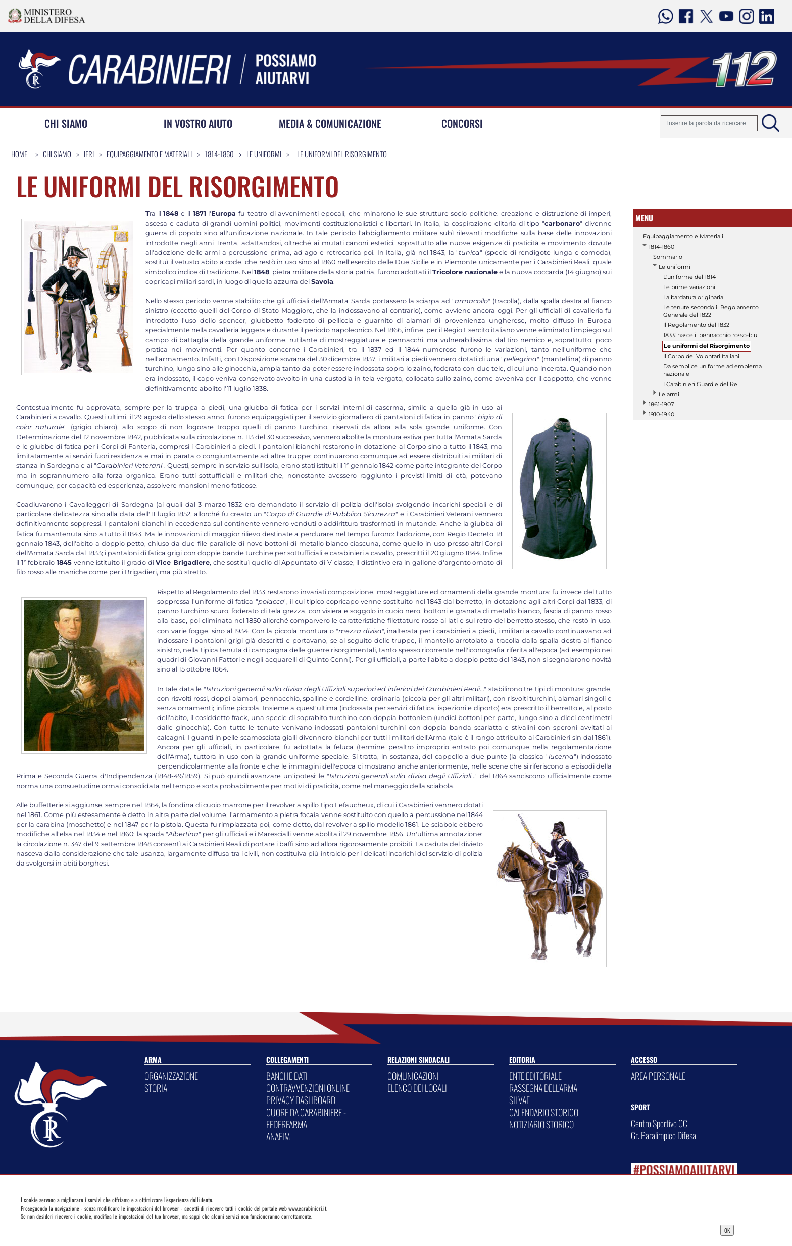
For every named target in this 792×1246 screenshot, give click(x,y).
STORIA (155, 1087)
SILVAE (519, 1100)
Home (19, 153)
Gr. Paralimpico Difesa (663, 1135)
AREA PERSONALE (658, 1075)
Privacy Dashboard (98, 1229)
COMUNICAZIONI (413, 1075)
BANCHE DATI (287, 1075)
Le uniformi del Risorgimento (342, 153)
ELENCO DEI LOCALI (417, 1087)
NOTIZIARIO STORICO (541, 1124)
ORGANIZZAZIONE (171, 1075)
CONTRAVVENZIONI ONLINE (308, 1087)
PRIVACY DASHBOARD (300, 1100)
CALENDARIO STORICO (543, 1112)
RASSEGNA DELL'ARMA (543, 1087)
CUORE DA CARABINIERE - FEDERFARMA (306, 1118)
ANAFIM (278, 1136)
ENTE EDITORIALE (535, 1075)
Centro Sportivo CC (659, 1123)
